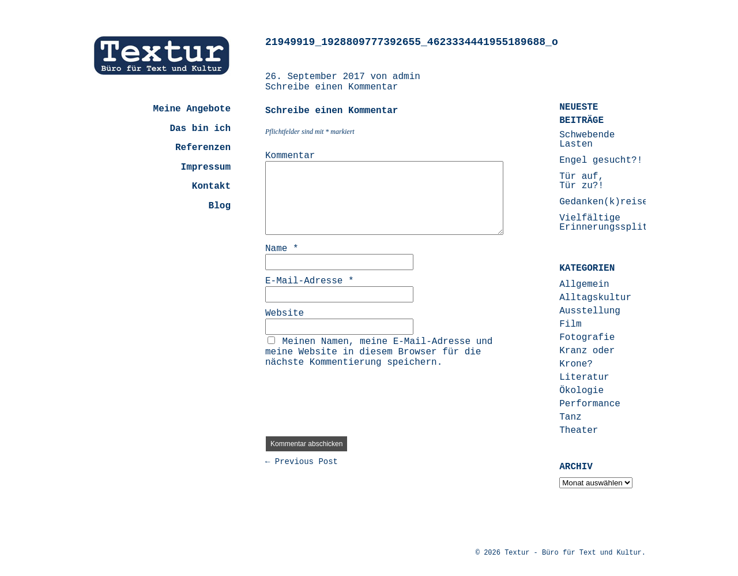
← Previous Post (301, 461)
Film (570, 324)
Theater (578, 430)
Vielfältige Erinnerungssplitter (611, 223)
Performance (589, 404)
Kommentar (290, 156)
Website (284, 313)
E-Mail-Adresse (309, 281)
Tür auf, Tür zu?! (581, 181)
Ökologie (581, 391)
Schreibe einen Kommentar (331, 87)
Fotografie (587, 337)
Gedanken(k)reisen (606, 202)
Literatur (584, 377)
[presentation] (352, 397)
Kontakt (211, 186)
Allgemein (584, 284)
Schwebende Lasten (587, 139)
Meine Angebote (192, 109)
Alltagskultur (595, 298)
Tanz (570, 417)
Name (282, 249)
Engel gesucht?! (600, 160)
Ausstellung (589, 311)
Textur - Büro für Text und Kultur (573, 553)
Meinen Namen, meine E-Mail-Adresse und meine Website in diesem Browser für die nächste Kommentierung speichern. (378, 352)
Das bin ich (200, 129)
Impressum (206, 167)
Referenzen (203, 148)
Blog (220, 206)
